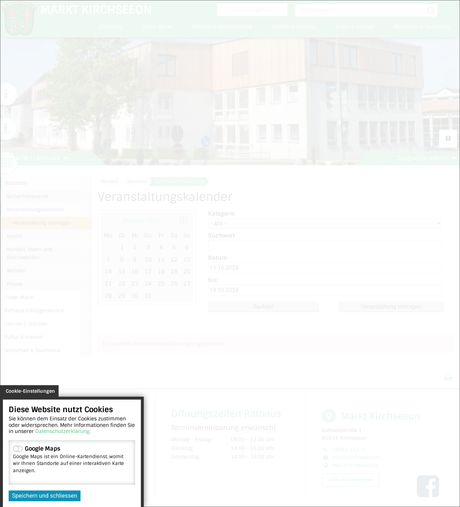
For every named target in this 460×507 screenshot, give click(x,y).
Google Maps (72, 459)
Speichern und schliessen (44, 495)
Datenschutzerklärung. (63, 431)
